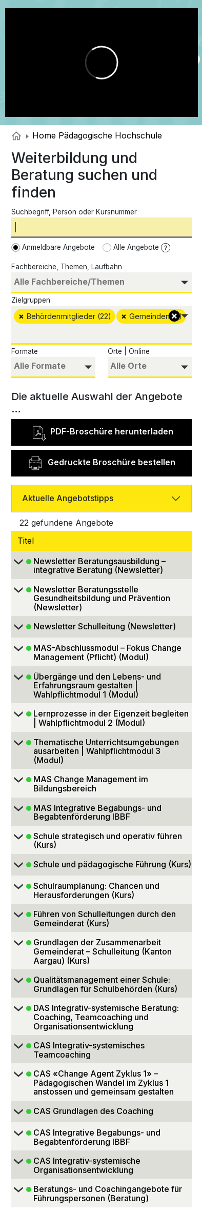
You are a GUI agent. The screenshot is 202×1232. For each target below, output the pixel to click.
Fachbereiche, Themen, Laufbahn (66, 267)
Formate (24, 351)
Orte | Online (129, 351)
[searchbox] (101, 282)
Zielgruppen (30, 300)
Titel (26, 540)
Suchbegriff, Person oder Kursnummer (74, 212)
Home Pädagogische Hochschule (94, 135)
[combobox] (101, 282)
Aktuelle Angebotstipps (67, 498)
